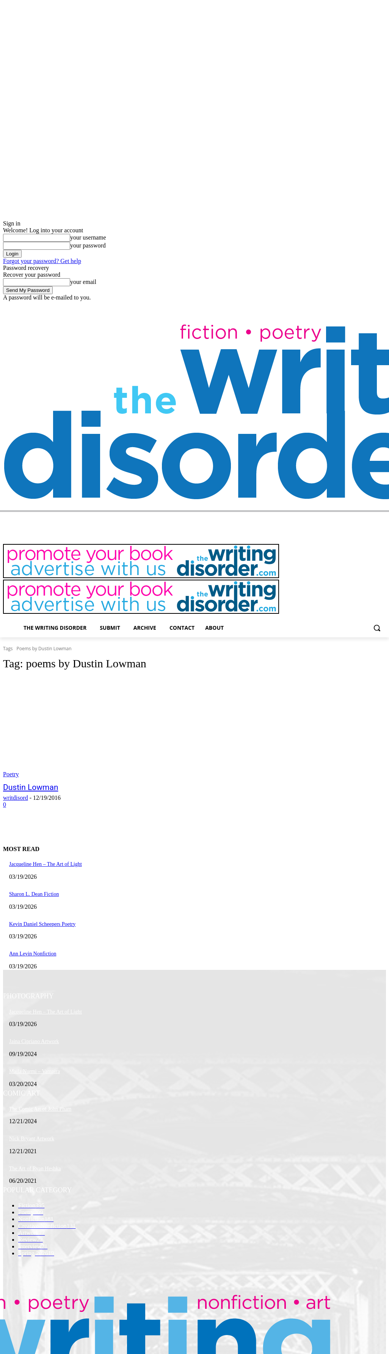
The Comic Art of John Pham (40, 1109)
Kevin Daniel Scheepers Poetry (42, 924)
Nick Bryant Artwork (31, 1138)
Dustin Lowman (30, 787)
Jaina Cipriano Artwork (34, 1041)
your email (83, 282)
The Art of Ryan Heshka (35, 1168)
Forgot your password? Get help (42, 261)
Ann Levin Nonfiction (32, 954)
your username (88, 237)
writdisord (15, 797)
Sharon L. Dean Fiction (34, 894)
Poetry (11, 774)
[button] (377, 628)
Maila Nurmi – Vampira (34, 1071)
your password (88, 245)
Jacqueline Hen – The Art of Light (45, 864)
